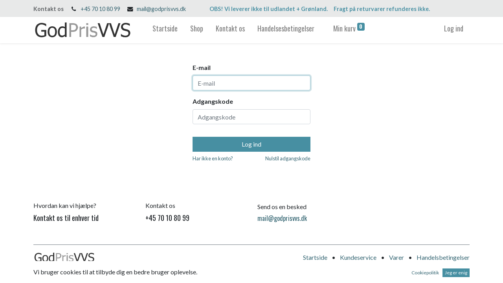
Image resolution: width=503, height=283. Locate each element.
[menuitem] (165, 30)
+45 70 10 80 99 (100, 9)
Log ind (453, 28)
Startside (315, 257)
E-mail (202, 67)
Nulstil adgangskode (287, 158)
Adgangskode (213, 101)
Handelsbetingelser (443, 257)
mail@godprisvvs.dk (161, 9)
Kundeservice (358, 257)
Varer (396, 257)
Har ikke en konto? (213, 158)
